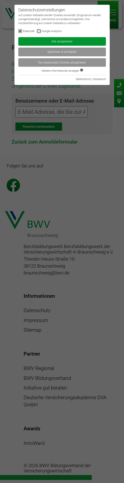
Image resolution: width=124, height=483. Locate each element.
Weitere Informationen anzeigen (62, 70)
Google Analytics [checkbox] (52, 31)
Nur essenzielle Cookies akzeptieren (62, 62)
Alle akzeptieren (62, 41)
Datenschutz (83, 79)
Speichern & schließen (62, 52)
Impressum (99, 79)
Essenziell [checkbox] (28, 31)
